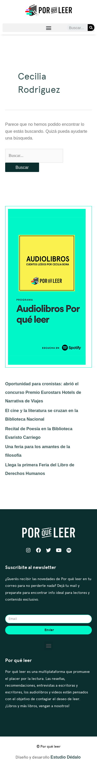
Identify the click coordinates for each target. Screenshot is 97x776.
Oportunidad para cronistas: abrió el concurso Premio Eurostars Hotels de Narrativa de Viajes (43, 392)
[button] (48, 27)
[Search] (91, 27)
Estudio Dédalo (65, 757)
